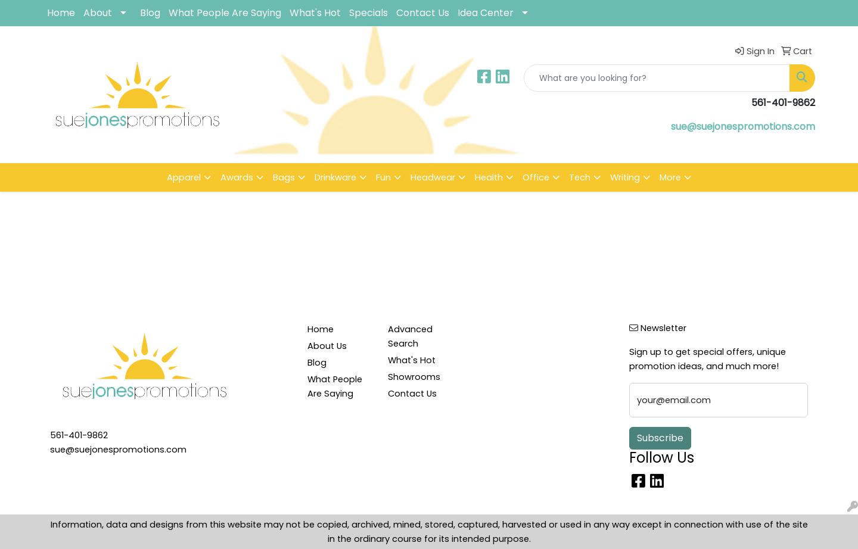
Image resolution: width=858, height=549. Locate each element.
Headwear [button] (433, 177)
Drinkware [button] (335, 177)
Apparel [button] (184, 177)
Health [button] (489, 177)
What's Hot (315, 13)
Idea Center (486, 13)
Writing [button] (625, 177)
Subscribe (660, 438)
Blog (150, 13)
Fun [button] (383, 177)
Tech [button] (579, 177)
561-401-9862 (79, 435)
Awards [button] (236, 177)
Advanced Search (410, 336)
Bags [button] (284, 177)
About (97, 13)
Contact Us (422, 13)
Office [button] (536, 177)
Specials (368, 13)
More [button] (670, 177)
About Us (327, 346)
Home (61, 13)
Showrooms (414, 377)
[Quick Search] (657, 78)
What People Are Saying (225, 13)
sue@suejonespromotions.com (743, 126)
